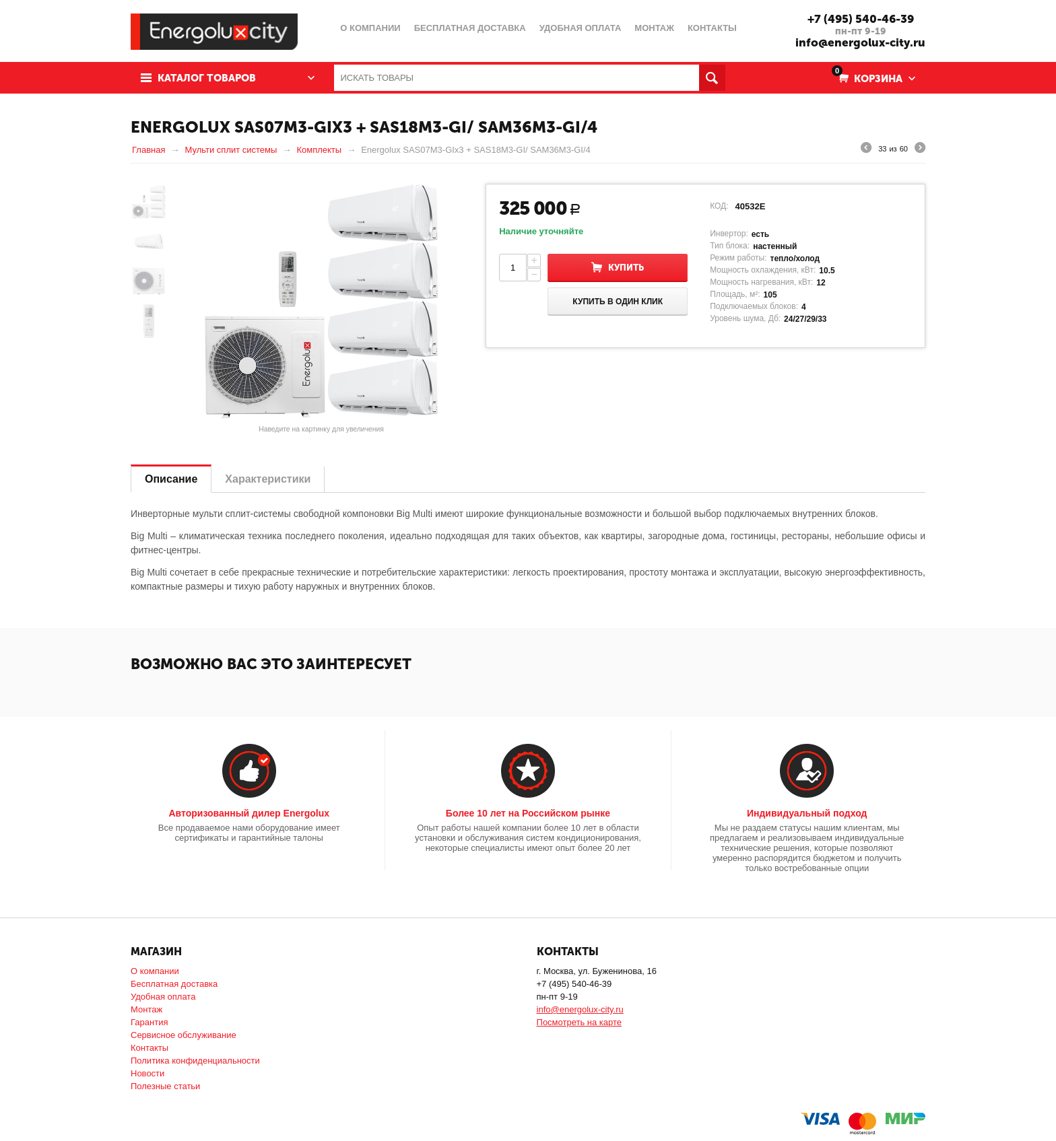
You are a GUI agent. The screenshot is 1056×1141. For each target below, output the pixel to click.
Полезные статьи (165, 1086)
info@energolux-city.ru (860, 42)
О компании (155, 971)
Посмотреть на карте (579, 1022)
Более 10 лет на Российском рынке (528, 813)
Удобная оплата (163, 997)
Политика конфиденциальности (195, 1061)
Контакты (149, 1048)
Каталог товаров (207, 78)
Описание (171, 479)
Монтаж (146, 1009)
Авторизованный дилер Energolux (248, 813)
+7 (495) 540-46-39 (860, 19)
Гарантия (149, 1022)
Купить (626, 268)
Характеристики (267, 479)
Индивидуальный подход (807, 813)
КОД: (719, 206)
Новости (147, 1073)
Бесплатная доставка (174, 984)
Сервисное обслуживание (183, 1035)
